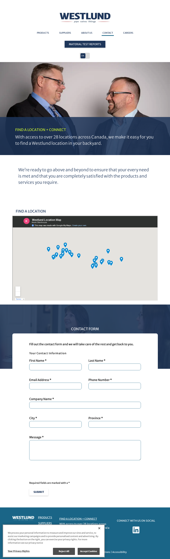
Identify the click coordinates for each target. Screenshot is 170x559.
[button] (85, 56)
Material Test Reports (85, 44)
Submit (38, 492)
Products (43, 32)
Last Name (114, 364)
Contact (108, 32)
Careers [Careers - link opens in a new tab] (128, 32)
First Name (55, 364)
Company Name (85, 403)
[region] (54, 541)
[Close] (99, 528)
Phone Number (114, 383)
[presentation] (55, 471)
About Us (86, 32)
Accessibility (119, 552)
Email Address (55, 383)
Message (85, 447)
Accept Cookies (88, 551)
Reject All (64, 551)
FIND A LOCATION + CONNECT (78, 518)
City (55, 422)
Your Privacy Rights (19, 551)
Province (114, 422)
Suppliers (65, 32)
